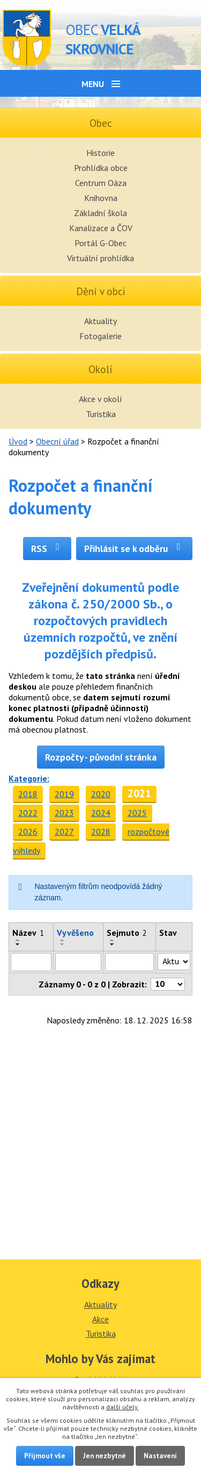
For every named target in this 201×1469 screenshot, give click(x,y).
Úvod (18, 441)
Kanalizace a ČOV (100, 228)
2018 (28, 794)
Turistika (101, 414)
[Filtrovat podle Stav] (174, 961)
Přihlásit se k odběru (134, 548)
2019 (64, 794)
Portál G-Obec (100, 243)
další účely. (122, 1407)
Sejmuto (127, 932)
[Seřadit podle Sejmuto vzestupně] (112, 940)
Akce (100, 1319)
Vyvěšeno (75, 932)
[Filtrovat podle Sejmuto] (129, 962)
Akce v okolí (100, 398)
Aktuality (100, 321)
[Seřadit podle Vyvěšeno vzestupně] (63, 940)
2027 (64, 831)
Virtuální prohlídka (100, 258)
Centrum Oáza (100, 182)
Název (28, 932)
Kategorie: (29, 778)
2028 (100, 831)
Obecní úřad (57, 441)
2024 (100, 812)
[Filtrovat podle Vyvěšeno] (78, 962)
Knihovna (100, 197)
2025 (137, 812)
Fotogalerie (100, 336)
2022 (28, 812)
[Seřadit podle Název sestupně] (18, 944)
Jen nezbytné (104, 1455)
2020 (100, 794)
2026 (28, 831)
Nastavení (160, 1455)
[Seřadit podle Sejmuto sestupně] (112, 944)
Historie (100, 152)
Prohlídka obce (101, 167)
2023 (64, 812)
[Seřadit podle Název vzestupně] (18, 940)
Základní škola (100, 212)
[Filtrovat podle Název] (31, 962)
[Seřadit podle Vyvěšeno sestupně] (63, 944)
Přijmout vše (44, 1455)
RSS (47, 548)
